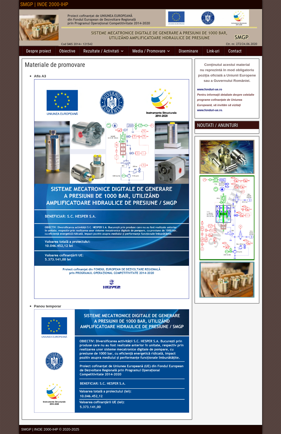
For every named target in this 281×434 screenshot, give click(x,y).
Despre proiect (38, 51)
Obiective (67, 51)
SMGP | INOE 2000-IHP (44, 4)
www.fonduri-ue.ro (209, 110)
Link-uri (213, 51)
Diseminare (188, 51)
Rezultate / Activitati (101, 51)
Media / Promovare (148, 51)
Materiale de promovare (55, 65)
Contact (235, 51)
